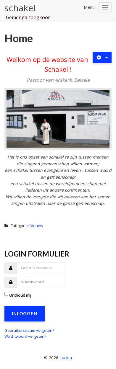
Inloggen (24, 313)
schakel (20, 8)
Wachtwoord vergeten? (25, 336)
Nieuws (36, 225)
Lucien (65, 357)
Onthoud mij (20, 295)
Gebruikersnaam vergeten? (29, 330)
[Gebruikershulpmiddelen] (102, 57)
